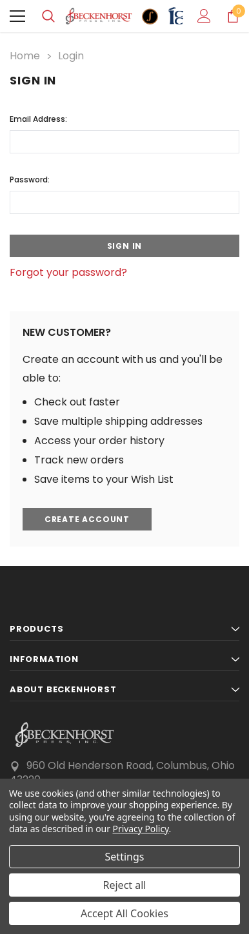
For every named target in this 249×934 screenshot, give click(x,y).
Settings (124, 857)
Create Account (87, 519)
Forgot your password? (68, 272)
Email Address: (38, 118)
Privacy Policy (141, 828)
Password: (30, 179)
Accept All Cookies (124, 913)
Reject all (124, 885)
